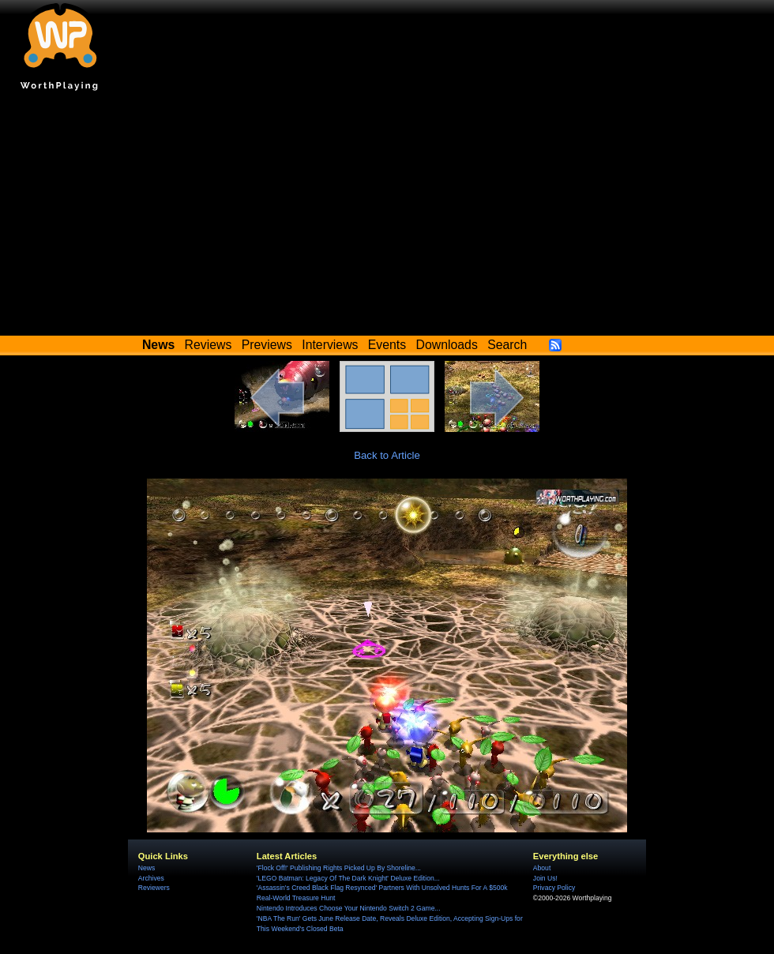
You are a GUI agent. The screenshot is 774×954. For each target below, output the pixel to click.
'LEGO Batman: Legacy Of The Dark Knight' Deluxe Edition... (348, 878)
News (146, 868)
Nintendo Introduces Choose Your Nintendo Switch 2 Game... (349, 908)
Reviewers (154, 888)
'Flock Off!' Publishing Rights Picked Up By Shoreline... (339, 868)
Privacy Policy (554, 888)
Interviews (330, 344)
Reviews (208, 344)
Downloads (447, 344)
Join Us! (545, 878)
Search (507, 344)
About (541, 868)
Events (387, 344)
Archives (151, 878)
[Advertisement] (387, 217)
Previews (267, 344)
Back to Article (387, 455)
